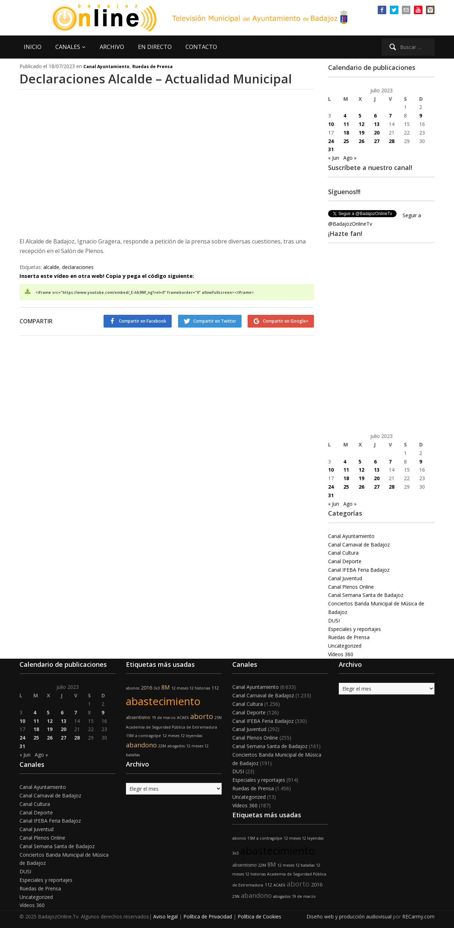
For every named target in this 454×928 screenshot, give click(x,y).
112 (215, 688)
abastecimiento (163, 701)
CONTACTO (201, 47)
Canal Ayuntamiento (106, 67)
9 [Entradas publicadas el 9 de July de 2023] (420, 115)
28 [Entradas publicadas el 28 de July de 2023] (391, 141)
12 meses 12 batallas (296, 865)
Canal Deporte (344, 561)
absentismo (138, 717)
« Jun (333, 157)
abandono (141, 745)
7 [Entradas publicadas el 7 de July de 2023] (390, 115)
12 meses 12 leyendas (182, 735)
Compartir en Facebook (141, 321)
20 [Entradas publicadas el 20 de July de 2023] (377, 132)
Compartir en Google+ (286, 321)
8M (165, 687)
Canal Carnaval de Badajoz (359, 544)
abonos (132, 688)
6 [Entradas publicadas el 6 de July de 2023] (375, 115)
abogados (176, 745)
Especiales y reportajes (354, 629)
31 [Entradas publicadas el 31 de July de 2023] (331, 149)
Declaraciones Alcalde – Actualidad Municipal (158, 78)
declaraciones (78, 267)
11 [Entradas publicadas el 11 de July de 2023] (346, 124)
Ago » (349, 157)
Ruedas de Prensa (152, 67)
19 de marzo (164, 717)
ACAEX (183, 717)
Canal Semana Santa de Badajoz (365, 595)
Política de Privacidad (207, 916)
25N (218, 717)
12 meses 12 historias (190, 688)
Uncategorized (344, 645)
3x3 (157, 688)
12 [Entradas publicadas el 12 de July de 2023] (361, 124)
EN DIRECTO (155, 47)
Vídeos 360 (340, 654)
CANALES (67, 47)
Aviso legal (165, 916)
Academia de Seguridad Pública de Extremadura (171, 727)
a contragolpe (148, 735)
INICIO (32, 47)
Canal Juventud (345, 578)
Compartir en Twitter (213, 321)
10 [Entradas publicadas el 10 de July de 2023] (331, 124)
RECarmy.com (418, 916)
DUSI (334, 620)
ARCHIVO (112, 47)
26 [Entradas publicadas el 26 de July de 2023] (361, 141)
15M (130, 735)
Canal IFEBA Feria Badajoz (358, 569)
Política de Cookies (259, 916)
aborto (201, 716)
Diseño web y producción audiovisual (349, 916)
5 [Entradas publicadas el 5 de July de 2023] (360, 115)
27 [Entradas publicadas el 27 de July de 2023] (377, 141)
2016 (146, 687)
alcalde (51, 267)
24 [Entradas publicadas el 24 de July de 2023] (331, 141)
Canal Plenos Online (351, 586)
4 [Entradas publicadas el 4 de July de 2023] (344, 115)
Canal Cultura (343, 552)
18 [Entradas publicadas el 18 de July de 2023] (346, 132)
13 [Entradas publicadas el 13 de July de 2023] (377, 124)
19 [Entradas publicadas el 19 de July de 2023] (361, 132)
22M (162, 745)
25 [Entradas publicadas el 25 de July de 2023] (346, 141)
